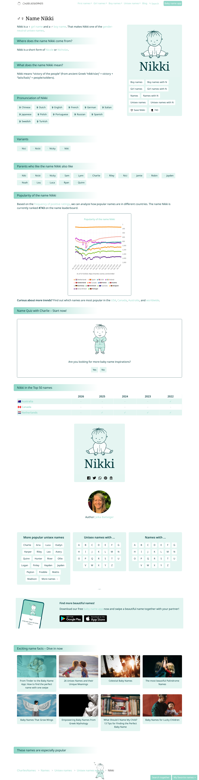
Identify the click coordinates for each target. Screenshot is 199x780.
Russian (79, 114)
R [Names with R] (154, 558)
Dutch (41, 107)
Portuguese (60, 114)
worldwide (152, 300)
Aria (38, 544)
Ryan (66, 182)
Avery (59, 551)
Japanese (25, 114)
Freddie (43, 572)
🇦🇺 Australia (25, 401)
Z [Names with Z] (167, 565)
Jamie (139, 175)
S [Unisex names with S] (105, 558)
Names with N (150, 95)
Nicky (52, 148)
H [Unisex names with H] (79, 551)
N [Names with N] (174, 551)
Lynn (80, 175)
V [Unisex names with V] (85, 565)
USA (113, 300)
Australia (133, 300)
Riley (111, 175)
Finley (36, 565)
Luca (52, 182)
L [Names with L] (161, 551)
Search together (161, 777)
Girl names (99, 3)
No (103, 369)
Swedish (25, 121)
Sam (67, 175)
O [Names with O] (135, 558)
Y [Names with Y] (161, 565)
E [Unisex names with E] (105, 544)
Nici (24, 148)
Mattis (55, 572)
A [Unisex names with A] (79, 544)
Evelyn (58, 544)
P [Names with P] (141, 558)
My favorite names (184, 777)
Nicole (49, 49)
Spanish (97, 114)
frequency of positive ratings (52, 204)
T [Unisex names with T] (112, 558)
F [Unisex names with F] (111, 544)
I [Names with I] (141, 551)
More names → (50, 578)
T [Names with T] (167, 558)
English (56, 107)
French (73, 107)
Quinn (81, 182)
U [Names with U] (174, 558)
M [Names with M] (168, 551)
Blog (144, 3)
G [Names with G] (174, 544)
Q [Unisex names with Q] (92, 558)
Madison (32, 578)
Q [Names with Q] (148, 558)
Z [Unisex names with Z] (112, 565)
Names (134, 95)
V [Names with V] (141, 565)
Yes (94, 369)
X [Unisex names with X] (98, 565)
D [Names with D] (154, 544)
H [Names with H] (135, 551)
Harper (28, 551)
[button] (78, 450)
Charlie (96, 175)
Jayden (169, 175)
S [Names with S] (161, 558)
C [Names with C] (148, 544)
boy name (60, 26)
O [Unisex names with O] (79, 558)
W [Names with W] (148, 565)
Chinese (24, 107)
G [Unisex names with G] (118, 544)
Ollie (60, 558)
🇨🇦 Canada (24, 407)
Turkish (41, 121)
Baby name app (172, 3)
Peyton (30, 572)
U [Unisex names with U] (118, 558)
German (90, 107)
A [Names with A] (135, 544)
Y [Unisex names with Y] (105, 565)
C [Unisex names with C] (92, 544)
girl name (37, 26)
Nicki (37, 148)
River (50, 558)
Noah (25, 182)
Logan (24, 565)
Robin (154, 175)
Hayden (48, 565)
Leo (49, 551)
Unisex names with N (162, 102)
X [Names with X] (154, 565)
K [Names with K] (154, 551)
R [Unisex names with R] (98, 558)
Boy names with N (157, 82)
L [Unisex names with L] (105, 551)
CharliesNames (26, 770)
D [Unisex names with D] (99, 544)
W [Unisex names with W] (92, 565)
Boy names (115, 3)
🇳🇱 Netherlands (27, 412)
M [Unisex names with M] (112, 551)
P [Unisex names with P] (85, 558)
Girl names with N (157, 88)
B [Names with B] (141, 544)
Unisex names (131, 3)
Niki (66, 148)
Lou (39, 182)
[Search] (156, 3)
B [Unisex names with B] (85, 544)
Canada (122, 300)
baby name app (93, 609)
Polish (42, 114)
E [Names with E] (161, 544)
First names (84, 3)
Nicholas (62, 49)
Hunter (38, 558)
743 (154, 110)
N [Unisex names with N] (118, 551)
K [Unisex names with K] (98, 551)
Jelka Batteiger (104, 517)
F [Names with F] (167, 544)
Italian (107, 107)
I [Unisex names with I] (85, 551)
